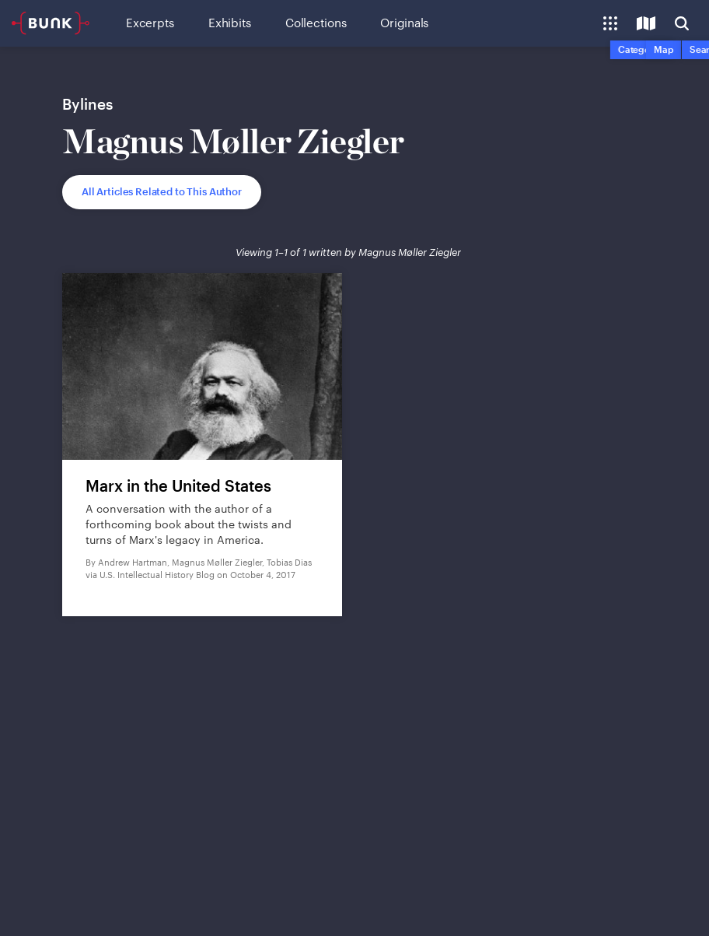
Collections (315, 23)
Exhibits (229, 23)
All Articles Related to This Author (162, 191)
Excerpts (150, 23)
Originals (404, 23)
